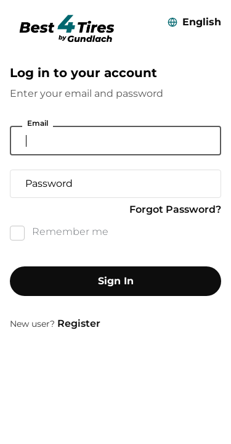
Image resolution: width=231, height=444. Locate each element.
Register (78, 323)
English (201, 22)
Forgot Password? (175, 209)
